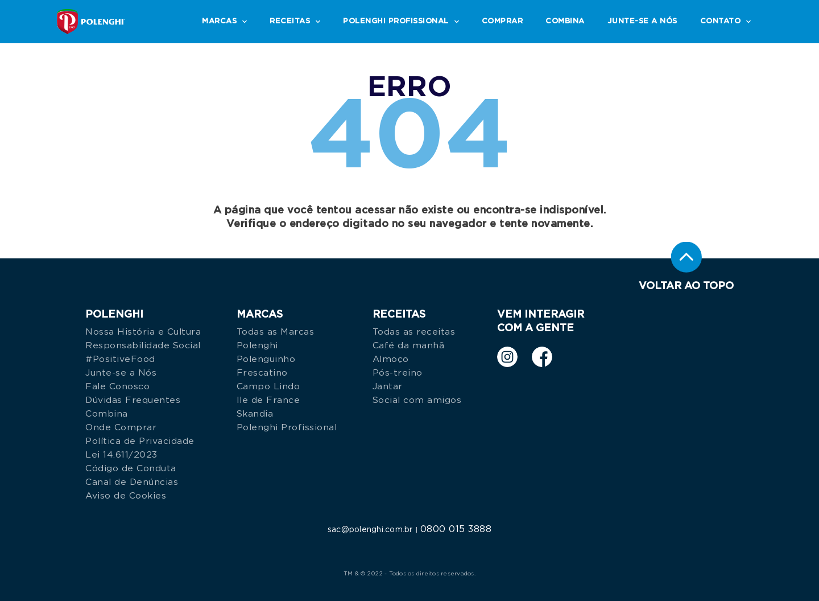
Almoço (391, 359)
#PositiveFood (120, 359)
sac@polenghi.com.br (370, 530)
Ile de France (268, 400)
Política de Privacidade (140, 441)
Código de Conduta (130, 468)
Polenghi (257, 345)
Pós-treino (398, 372)
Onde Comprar (120, 427)
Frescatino (262, 372)
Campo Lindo (268, 386)
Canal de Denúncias (131, 482)
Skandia (255, 413)
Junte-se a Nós (120, 372)
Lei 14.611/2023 (121, 454)
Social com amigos (417, 400)
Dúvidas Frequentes (132, 400)
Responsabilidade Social (143, 345)
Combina (106, 413)
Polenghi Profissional (287, 427)
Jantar (388, 386)
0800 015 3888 (456, 529)
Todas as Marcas (276, 331)
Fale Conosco (117, 386)
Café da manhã (409, 345)
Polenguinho (266, 359)
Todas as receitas (414, 331)
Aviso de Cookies (125, 495)
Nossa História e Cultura (143, 331)
